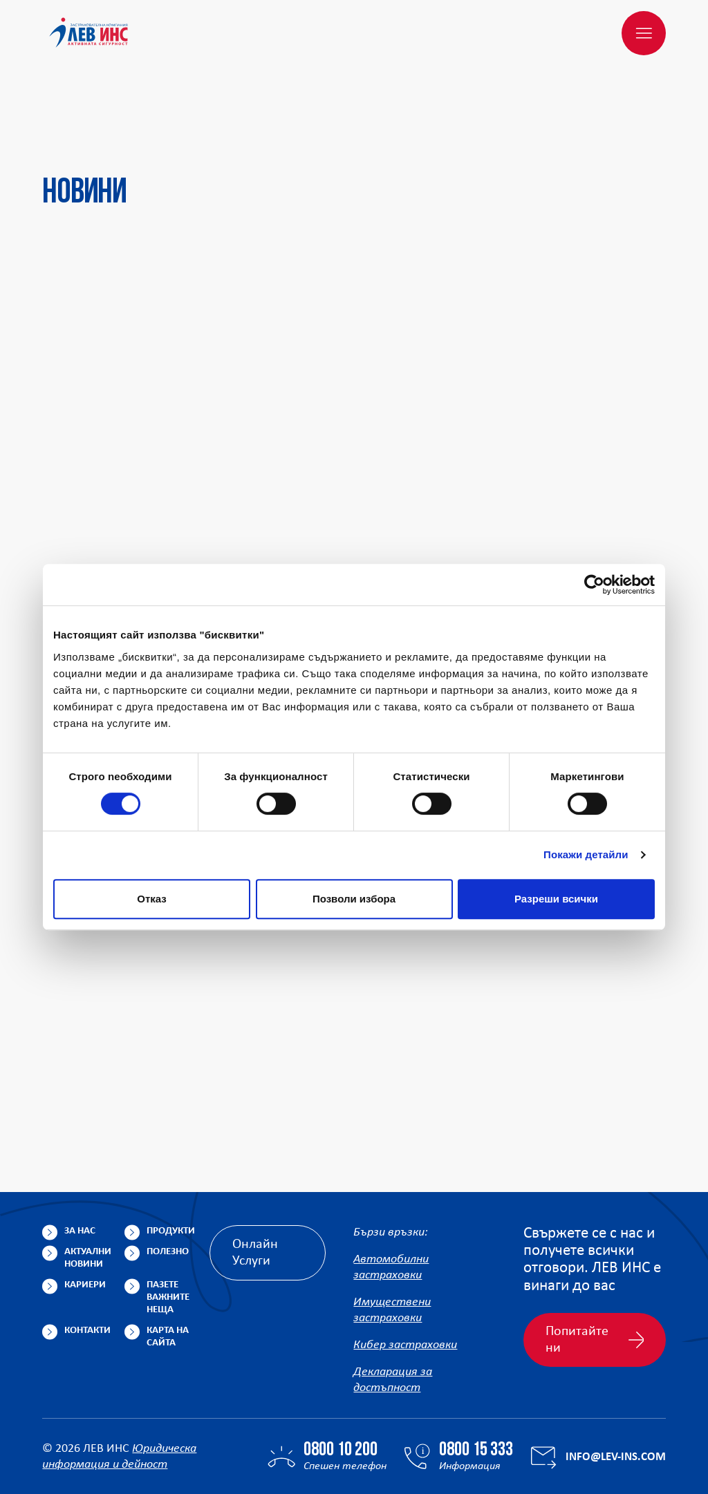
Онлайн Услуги (255, 1186)
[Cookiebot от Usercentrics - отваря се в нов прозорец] (594, 584)
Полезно (168, 1185)
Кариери (85, 1218)
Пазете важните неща (168, 1231)
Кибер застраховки (405, 1278)
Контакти (87, 1264)
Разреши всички (556, 899)
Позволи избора (354, 899)
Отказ (152, 899)
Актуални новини (87, 1191)
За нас (79, 1165)
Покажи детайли (585, 854)
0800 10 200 (341, 1384)
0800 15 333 (476, 1384)
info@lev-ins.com (616, 1391)
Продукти (171, 1165)
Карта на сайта (168, 1270)
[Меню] (644, 33)
